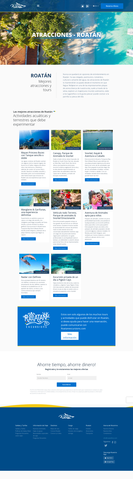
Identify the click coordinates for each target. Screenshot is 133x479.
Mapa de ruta (55, 429)
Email (68, 374)
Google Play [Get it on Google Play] (109, 462)
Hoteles (88, 429)
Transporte (89, 433)
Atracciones (89, 431)
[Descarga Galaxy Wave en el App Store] (82, 6)
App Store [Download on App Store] (108, 458)
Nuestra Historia (108, 429)
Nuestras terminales (39, 429)
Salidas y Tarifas (20, 429)
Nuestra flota (107, 431)
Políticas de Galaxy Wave (23, 431)
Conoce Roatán (55, 431)
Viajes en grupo (38, 431)
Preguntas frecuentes (39, 438)
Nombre (39, 374)
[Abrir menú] (38, 6)
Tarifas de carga (73, 429)
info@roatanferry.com (110, 438)
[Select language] (97, 6)
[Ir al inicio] (18, 5)
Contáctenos (107, 433)
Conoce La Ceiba (56, 433)
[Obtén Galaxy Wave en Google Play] (87, 6)
